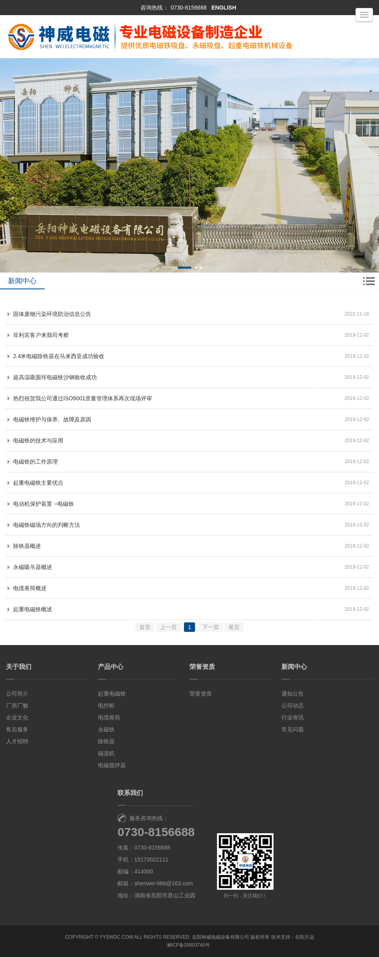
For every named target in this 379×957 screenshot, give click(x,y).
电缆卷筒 (109, 717)
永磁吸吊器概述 (32, 567)
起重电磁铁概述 (32, 609)
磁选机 (106, 753)
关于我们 (18, 666)
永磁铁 (106, 729)
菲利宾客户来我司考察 (41, 335)
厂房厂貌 (17, 705)
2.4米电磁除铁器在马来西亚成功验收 (58, 356)
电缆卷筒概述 (30, 588)
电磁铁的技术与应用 (38, 440)
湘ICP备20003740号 (188, 945)
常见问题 (292, 729)
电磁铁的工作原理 (35, 461)
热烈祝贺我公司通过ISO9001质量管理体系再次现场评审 (82, 398)
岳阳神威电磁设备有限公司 (220, 937)
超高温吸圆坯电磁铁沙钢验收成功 (55, 377)
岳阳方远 (304, 937)
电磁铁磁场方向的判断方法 (46, 525)
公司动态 (292, 705)
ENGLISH (223, 7)
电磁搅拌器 (112, 765)
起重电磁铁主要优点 (38, 482)
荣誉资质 (202, 666)
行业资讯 (292, 717)
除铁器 (106, 741)
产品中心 (110, 666)
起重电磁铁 (112, 693)
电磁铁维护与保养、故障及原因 (52, 419)
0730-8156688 (189, 7)
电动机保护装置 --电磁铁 (43, 504)
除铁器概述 (27, 546)
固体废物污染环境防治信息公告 (52, 314)
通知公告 (292, 693)
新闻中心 (294, 666)
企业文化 (17, 717)
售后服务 (17, 729)
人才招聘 (17, 741)
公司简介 (17, 693)
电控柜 (106, 705)
